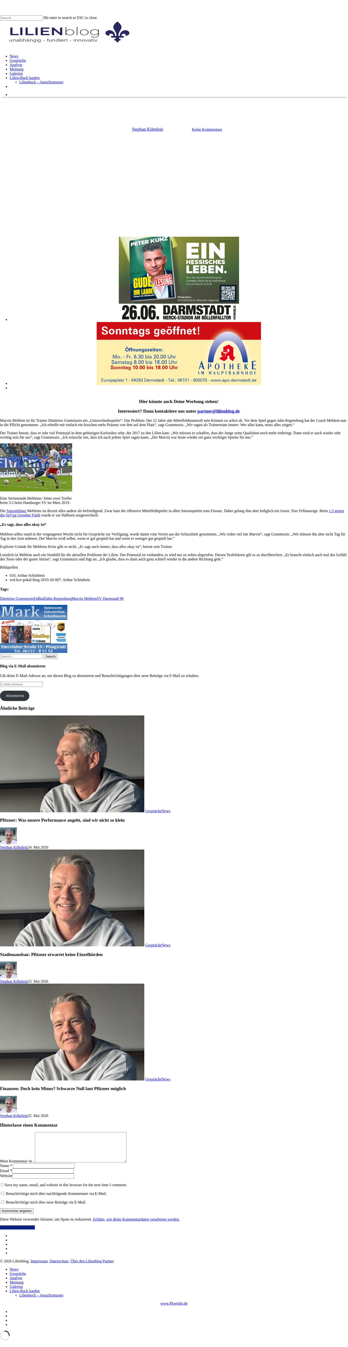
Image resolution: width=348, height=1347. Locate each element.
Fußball (39, 598)
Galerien (16, 1292)
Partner (108, 1267)
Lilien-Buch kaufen (25, 1297)
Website (6, 1181)
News (174, 105)
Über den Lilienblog (86, 1267)
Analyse (16, 1284)
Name (6, 1171)
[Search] (21, 17)
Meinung (17, 1288)
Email (6, 1176)
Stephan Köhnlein (147, 129)
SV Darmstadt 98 (110, 598)
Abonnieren (15, 696)
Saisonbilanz (16, 511)
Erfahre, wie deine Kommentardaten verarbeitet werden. (136, 1225)
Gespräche (153, 811)
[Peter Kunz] (179, 319)
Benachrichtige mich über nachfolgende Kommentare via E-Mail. (56, 1199)
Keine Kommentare (207, 129)
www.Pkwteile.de (174, 1309)
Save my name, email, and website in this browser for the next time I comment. (66, 1191)
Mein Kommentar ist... (17, 1167)
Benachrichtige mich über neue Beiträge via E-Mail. (46, 1208)
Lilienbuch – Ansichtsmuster (41, 1301)
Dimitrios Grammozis (17, 598)
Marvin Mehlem (84, 598)
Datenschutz (59, 1267)
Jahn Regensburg (58, 598)
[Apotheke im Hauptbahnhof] (179, 383)
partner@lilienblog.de (218, 411)
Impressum (39, 1267)
